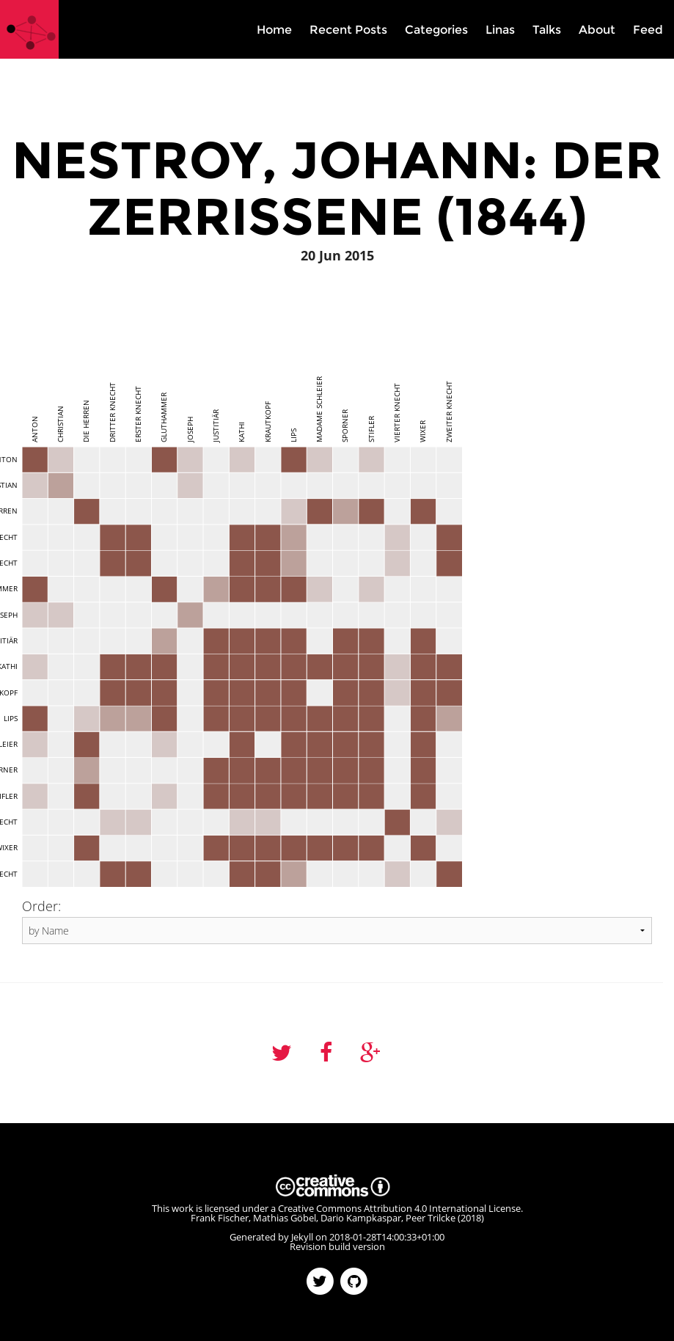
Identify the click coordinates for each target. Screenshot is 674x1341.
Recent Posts (348, 30)
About (597, 30)
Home (274, 30)
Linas (500, 30)
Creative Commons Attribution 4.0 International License (399, 1208)
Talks (546, 30)
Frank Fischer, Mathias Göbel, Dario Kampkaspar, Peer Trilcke (323, 1217)
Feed (648, 30)
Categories (436, 30)
